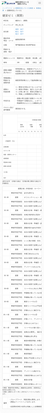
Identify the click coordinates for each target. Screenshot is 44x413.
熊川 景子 (19, 34)
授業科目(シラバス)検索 (24, 8)
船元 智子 (19, 32)
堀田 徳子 (19, 29)
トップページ (7, 8)
